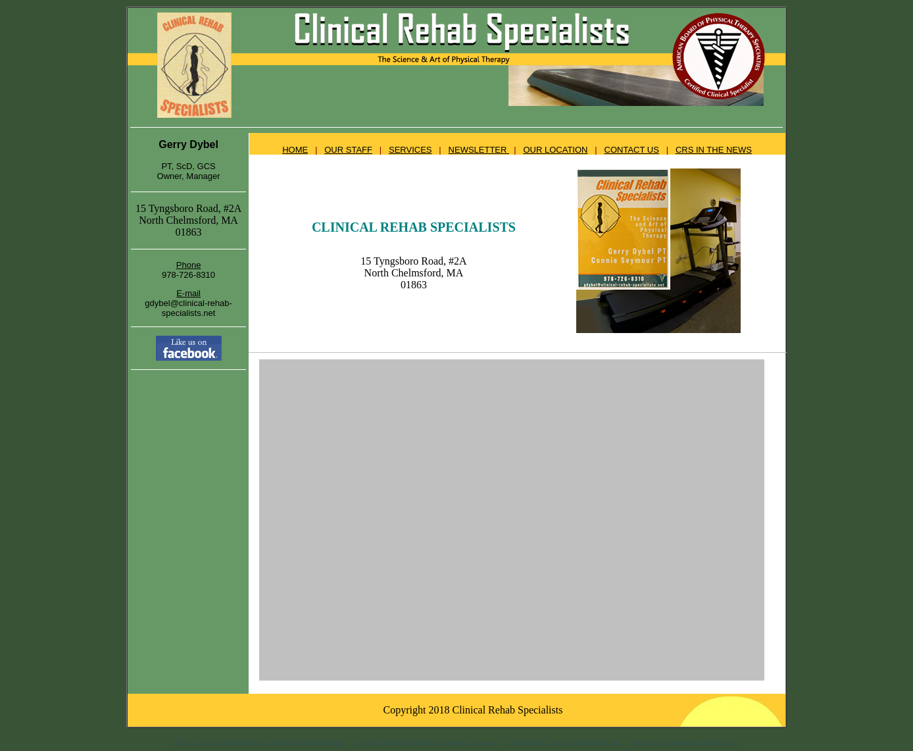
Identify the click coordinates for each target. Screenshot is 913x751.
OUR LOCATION (555, 150)
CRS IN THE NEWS (714, 150)
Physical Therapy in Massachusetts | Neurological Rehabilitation (259, 742)
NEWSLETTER (479, 150)
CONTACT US (632, 150)
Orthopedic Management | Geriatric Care (685, 742)
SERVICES (410, 150)
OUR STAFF (348, 150)
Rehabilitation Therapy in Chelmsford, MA (564, 742)
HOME (295, 150)
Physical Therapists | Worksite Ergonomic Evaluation (425, 742)
